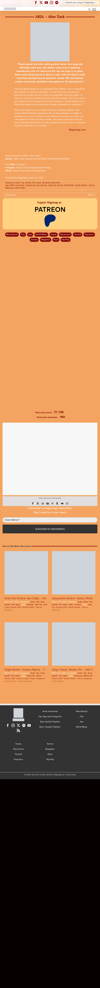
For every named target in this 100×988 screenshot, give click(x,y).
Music (85, 602)
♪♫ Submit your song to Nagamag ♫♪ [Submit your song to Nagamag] (79, 2)
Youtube (77, 604)
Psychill (77, 234)
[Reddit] (42, 503)
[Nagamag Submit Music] (50, 396)
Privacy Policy (71, 775)
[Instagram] (13, 725)
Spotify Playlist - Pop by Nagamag (18, 681)
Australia (30, 604)
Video (70, 604)
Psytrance (89, 234)
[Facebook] (32, 503)
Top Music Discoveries (51, 182)
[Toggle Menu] (94, 9)
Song (42, 602)
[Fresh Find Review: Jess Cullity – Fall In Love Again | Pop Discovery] (26, 572)
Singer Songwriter (37, 678)
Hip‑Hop (65, 239)
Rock (56, 239)
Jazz (30, 234)
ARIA (12, 185)
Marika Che (88, 676)
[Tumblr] (57, 503)
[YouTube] (29, 725)
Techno (34, 239)
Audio (17, 182)
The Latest (36, 182)
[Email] (67, 503)
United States (19, 188)
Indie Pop (52, 185)
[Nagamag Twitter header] (42, 2)
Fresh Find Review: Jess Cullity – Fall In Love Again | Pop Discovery (43, 598)
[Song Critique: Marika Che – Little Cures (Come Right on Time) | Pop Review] (73, 644)
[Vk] (62, 503)
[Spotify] (23, 725)
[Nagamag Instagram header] (52, 2)
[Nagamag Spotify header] (57, 2)
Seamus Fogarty (22, 678)
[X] (37, 503)
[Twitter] (18, 725)
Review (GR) (16, 607)
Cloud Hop (19, 185)
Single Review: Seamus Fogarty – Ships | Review (32, 669)
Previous (11, 194)
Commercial (30, 185)
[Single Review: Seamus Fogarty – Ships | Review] (26, 644)
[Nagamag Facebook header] (36, 2)
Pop (22, 182)
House (53, 234)
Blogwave (45, 239)
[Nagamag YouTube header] (47, 2)
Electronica (65, 234)
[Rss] (18, 730)
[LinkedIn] (47, 503)
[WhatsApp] (52, 503)
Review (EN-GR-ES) (65, 185)
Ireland (38, 676)
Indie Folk (31, 676)
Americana (78, 676)
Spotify (28, 182)
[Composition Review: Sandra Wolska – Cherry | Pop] (73, 572)
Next (90, 194)
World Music (41, 234)
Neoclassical (12, 234)
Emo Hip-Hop (41, 185)
